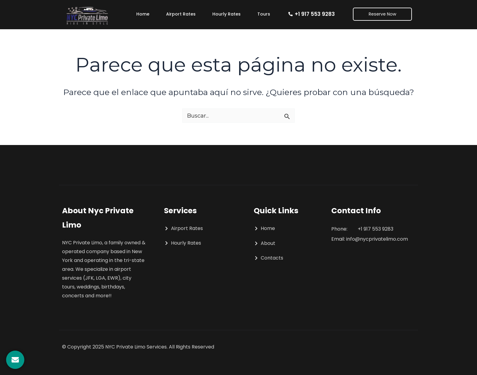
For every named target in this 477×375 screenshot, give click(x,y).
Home (142, 14)
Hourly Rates (226, 14)
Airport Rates (181, 14)
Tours (263, 14)
